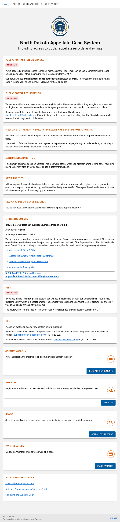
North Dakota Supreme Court (19, 483)
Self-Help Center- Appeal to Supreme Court (26, 489)
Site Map (113, 518)
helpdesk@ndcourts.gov (66, 339)
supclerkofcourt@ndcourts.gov (20, 115)
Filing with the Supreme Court (19, 495)
